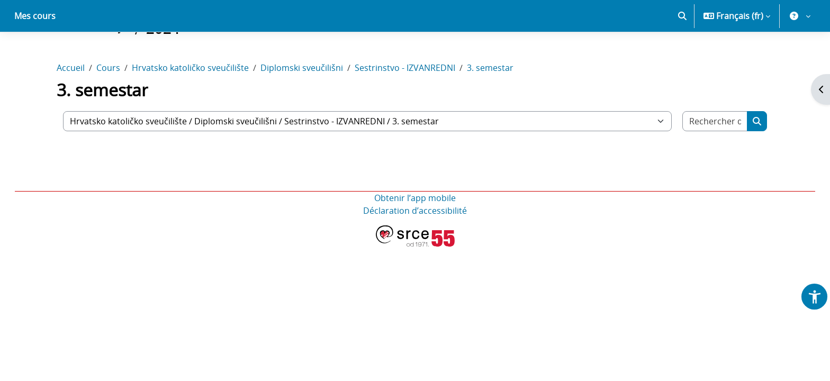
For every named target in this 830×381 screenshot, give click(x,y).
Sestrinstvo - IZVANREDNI (405, 105)
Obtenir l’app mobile (415, 235)
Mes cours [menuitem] (35, 53)
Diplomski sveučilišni (301, 105)
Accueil (71, 105)
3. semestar (490, 105)
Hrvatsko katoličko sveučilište (190, 105)
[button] (682, 53)
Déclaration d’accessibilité (415, 247)
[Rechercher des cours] (715, 158)
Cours (108, 105)
